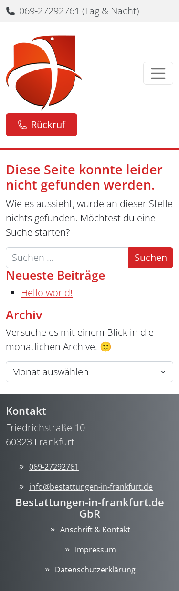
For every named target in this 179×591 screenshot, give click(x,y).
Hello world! (47, 292)
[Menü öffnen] (158, 73)
